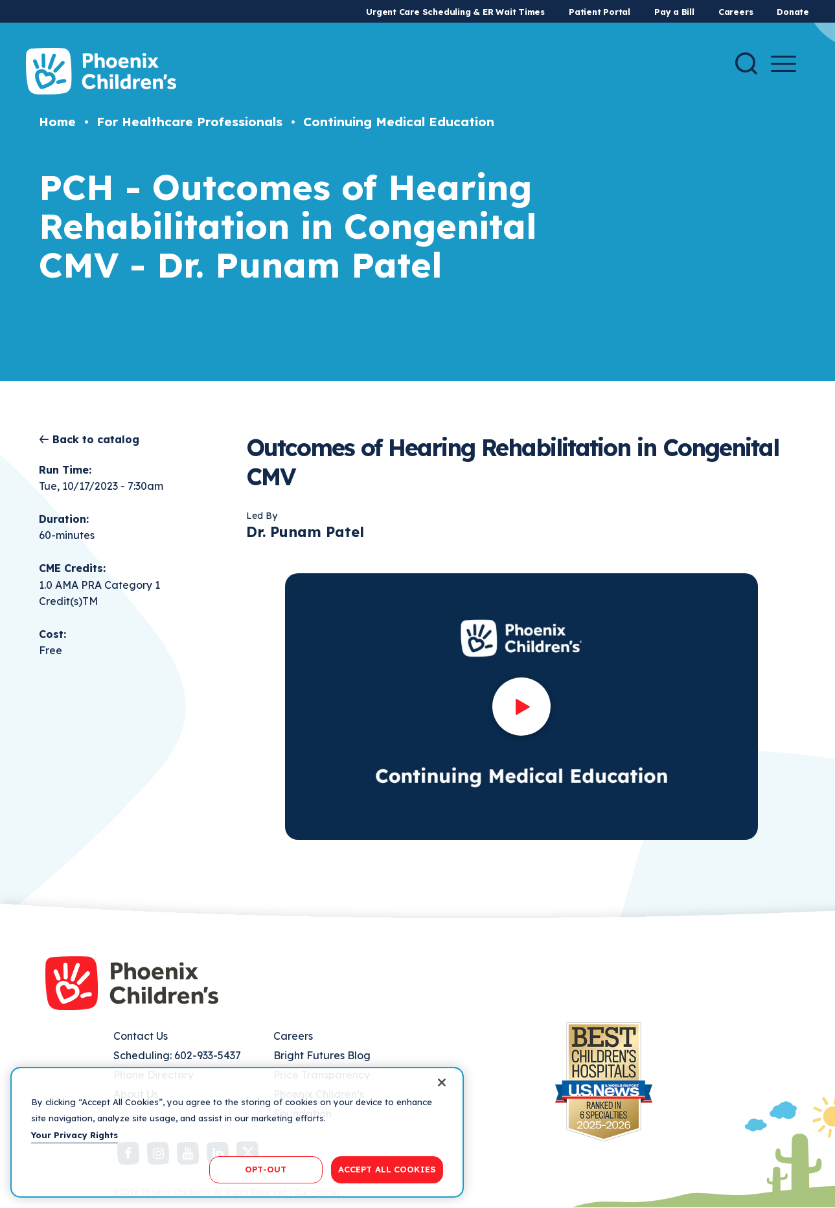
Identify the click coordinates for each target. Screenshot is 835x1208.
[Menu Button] (783, 64)
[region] (237, 1132)
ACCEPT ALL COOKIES (387, 1169)
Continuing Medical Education (398, 121)
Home (57, 121)
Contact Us (140, 1035)
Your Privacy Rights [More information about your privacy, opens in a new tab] (74, 1135)
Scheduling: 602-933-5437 (177, 1055)
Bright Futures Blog (322, 1055)
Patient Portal (599, 11)
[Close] (442, 1082)
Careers (735, 11)
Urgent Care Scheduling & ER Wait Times (455, 11)
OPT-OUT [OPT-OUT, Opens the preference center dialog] (265, 1169)
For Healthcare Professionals (189, 121)
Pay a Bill (674, 11)
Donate (793, 11)
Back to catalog (95, 439)
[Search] (746, 63)
